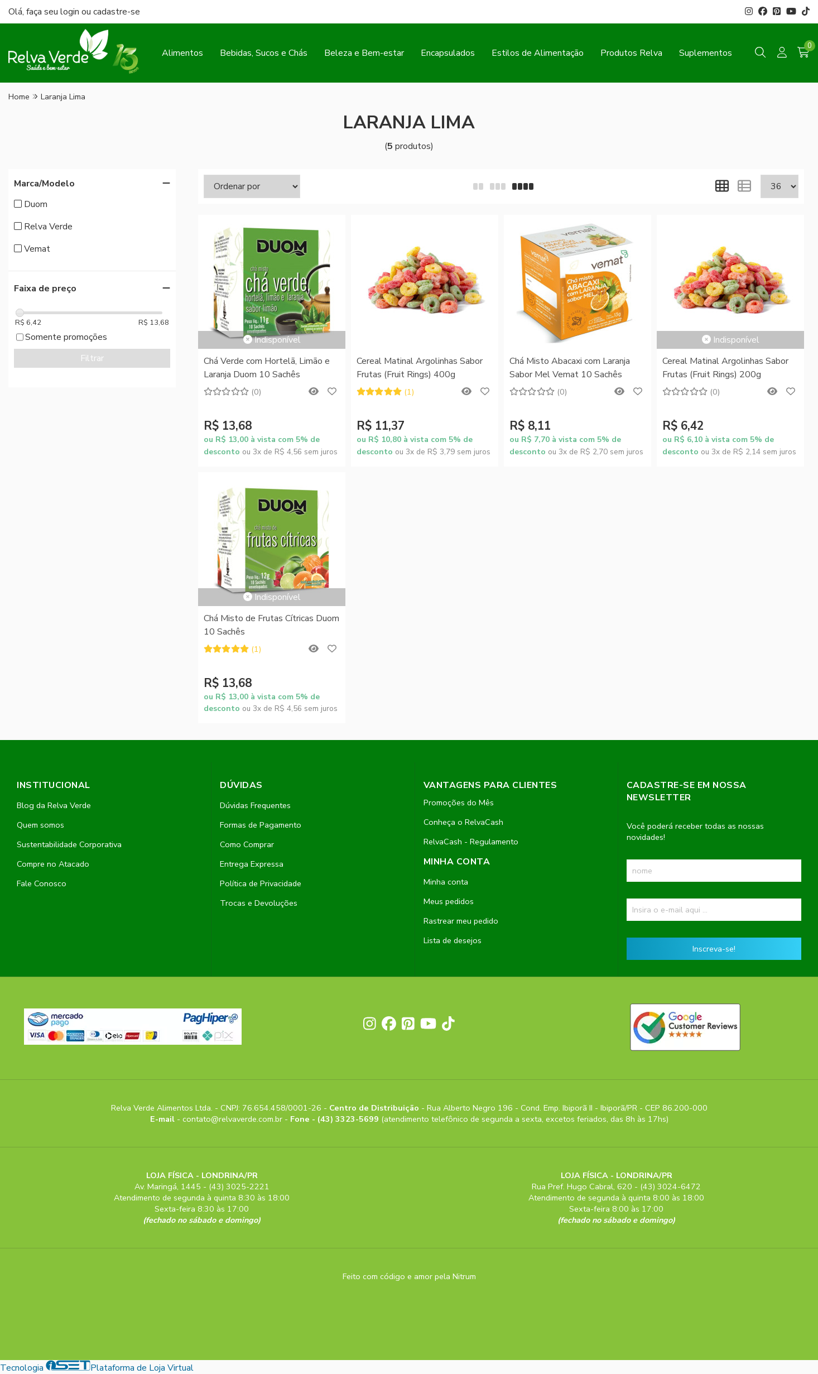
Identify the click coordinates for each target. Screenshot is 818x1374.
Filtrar (92, 358)
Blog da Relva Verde (54, 805)
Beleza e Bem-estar (364, 53)
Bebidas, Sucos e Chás (263, 53)
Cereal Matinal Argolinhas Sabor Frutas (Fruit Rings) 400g (420, 368)
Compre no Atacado (53, 863)
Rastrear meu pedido (461, 920)
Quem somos (40, 824)
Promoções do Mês (459, 802)
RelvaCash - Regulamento (471, 841)
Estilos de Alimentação (538, 53)
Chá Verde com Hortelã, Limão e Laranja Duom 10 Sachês (267, 368)
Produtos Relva (631, 53)
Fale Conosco (41, 883)
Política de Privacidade (260, 883)
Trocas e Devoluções (258, 903)
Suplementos (705, 53)
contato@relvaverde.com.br (233, 1119)
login (70, 12)
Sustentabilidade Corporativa (69, 844)
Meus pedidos (449, 901)
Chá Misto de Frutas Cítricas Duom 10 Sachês (271, 625)
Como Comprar (247, 844)
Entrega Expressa (251, 863)
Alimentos (182, 53)
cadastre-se (116, 12)
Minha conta (446, 881)
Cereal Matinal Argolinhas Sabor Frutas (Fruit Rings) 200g (725, 368)
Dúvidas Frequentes (255, 805)
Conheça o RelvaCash (463, 822)
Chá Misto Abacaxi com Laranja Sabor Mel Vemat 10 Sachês (569, 368)
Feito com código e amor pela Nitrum (409, 1276)
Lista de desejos (453, 940)
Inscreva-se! (713, 948)
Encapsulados (448, 53)
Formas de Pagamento (260, 824)
